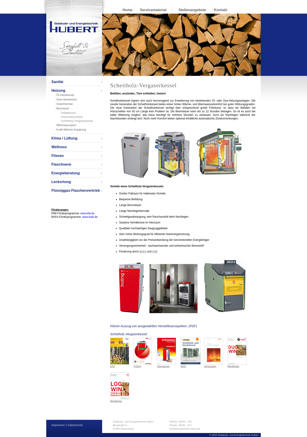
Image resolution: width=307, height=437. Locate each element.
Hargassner (166, 353)
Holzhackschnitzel (72, 117)
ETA (119, 353)
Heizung (58, 90)
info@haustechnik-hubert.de (184, 428)
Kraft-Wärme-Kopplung (71, 129)
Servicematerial (153, 10)
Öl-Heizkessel (65, 95)
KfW (155, 251)
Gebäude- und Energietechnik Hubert (74, 26)
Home (127, 10)
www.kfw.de (87, 213)
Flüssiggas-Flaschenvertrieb (75, 190)
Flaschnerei (61, 164)
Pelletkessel (68, 112)
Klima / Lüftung (64, 138)
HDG (191, 353)
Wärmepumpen (66, 125)
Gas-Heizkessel (66, 99)
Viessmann (213, 353)
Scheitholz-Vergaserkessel (77, 121)
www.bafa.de (90, 216)
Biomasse (62, 108)
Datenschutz (75, 425)
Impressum (58, 425)
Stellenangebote (192, 10)
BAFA (143, 251)
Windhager (236, 353)
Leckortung (61, 182)
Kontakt (220, 10)
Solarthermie (64, 104)
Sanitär (57, 82)
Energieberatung (65, 173)
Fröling (143, 353)
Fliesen (57, 156)
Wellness (59, 147)
